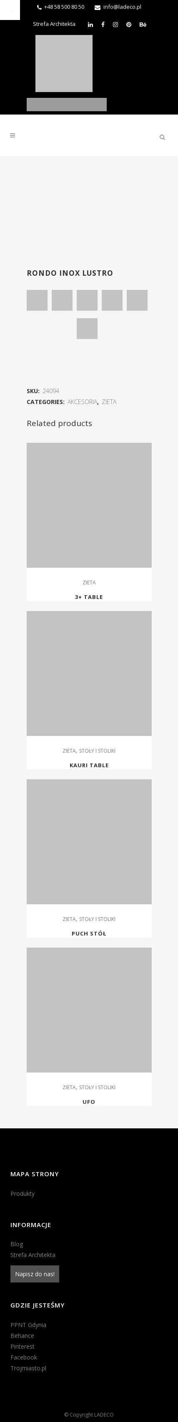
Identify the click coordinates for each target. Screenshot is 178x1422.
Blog (16, 1244)
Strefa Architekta (54, 23)
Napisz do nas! (35, 1274)
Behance (22, 1336)
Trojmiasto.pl (28, 1368)
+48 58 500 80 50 (64, 6)
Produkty (22, 1193)
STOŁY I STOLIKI (97, 750)
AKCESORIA (82, 402)
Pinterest (22, 1346)
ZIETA (109, 402)
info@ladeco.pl (122, 6)
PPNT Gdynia (28, 1325)
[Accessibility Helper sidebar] (10, 10)
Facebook (23, 1357)
